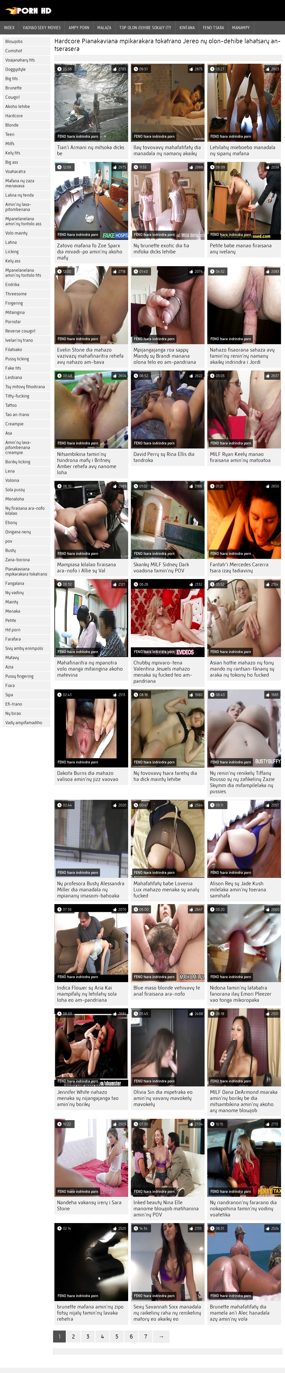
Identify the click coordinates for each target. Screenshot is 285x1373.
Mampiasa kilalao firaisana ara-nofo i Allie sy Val (86, 568)
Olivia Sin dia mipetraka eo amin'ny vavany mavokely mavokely (163, 1098)
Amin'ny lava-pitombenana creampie (18, 447)
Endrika (12, 284)
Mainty (11, 602)
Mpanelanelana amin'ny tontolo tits (23, 273)
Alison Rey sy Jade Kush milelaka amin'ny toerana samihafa (238, 889)
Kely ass (12, 261)
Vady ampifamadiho (23, 722)
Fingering (14, 303)
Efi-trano (13, 704)
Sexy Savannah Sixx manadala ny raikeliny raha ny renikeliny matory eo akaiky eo (167, 1313)
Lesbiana (13, 377)
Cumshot (13, 50)
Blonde (12, 125)
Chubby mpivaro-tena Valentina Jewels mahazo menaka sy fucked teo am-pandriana (162, 672)
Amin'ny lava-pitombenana (18, 207)
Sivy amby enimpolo (24, 648)
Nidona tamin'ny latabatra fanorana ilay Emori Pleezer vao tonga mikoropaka (240, 994)
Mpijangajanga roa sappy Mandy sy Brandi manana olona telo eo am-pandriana (164, 356)
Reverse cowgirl (20, 331)
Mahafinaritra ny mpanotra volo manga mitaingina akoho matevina (90, 669)
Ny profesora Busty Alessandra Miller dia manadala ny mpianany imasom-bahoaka (90, 889)
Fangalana (14, 583)
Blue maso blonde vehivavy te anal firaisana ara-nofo (166, 991)
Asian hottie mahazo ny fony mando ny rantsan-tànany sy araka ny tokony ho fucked (242, 669)
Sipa (9, 694)
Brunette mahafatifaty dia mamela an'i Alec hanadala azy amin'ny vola (240, 1313)
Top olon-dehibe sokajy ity (145, 28)
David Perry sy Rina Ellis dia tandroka (164, 457)
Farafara (13, 639)
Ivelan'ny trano (19, 340)
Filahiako (13, 349)
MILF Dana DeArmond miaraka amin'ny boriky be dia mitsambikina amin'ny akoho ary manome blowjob (244, 1101)
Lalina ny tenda (19, 195)
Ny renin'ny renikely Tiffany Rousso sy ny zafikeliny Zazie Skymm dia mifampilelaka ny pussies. (242, 782)
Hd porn (12, 629)
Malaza (104, 28)
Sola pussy (15, 489)
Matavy (12, 657)
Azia (9, 667)
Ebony (11, 522)
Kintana (187, 28)
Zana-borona (17, 559)
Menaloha (14, 499)
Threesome (16, 293)
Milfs (9, 143)
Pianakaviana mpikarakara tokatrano (26, 572)
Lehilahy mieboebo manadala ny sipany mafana (242, 150)
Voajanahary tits (20, 60)
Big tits (11, 78)
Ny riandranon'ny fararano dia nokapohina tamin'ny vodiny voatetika (243, 1208)
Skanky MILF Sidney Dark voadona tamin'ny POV (161, 568)
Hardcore (14, 115)
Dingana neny (18, 531)
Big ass (11, 162)
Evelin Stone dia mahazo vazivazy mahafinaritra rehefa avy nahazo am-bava (90, 356)
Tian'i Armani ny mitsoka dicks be (90, 150)
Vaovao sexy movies (42, 28)
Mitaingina (15, 312)
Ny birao (13, 713)
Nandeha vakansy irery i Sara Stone (89, 1205)
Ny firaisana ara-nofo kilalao (25, 511)
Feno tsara (213, 28)
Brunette (13, 87)
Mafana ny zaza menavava (19, 183)
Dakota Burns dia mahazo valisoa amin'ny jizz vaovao (87, 776)
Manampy (241, 28)
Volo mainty (16, 233)
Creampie (14, 423)
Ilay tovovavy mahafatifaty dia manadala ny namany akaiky (167, 150)
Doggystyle (15, 69)
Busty (10, 550)
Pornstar (13, 321)
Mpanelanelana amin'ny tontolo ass (23, 221)
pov (8, 541)
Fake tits (13, 368)
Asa (8, 433)
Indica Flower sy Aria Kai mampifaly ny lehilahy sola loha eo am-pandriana (87, 994)
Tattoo (11, 405)
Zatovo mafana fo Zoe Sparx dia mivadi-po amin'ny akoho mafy (89, 252)
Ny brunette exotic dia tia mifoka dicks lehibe (161, 249)
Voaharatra (15, 171)
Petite (10, 620)
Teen (9, 134)
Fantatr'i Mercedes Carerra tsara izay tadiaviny (239, 568)
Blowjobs (14, 41)
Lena (10, 471)
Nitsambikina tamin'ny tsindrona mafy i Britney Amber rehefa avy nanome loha (86, 463)
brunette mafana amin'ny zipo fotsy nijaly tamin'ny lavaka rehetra (90, 1313)
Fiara (10, 685)
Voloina (12, 480)
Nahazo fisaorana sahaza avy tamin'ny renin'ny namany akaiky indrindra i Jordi (242, 356)
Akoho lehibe (17, 106)
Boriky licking (17, 461)
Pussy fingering (19, 676)
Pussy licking (17, 358)
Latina (11, 242)
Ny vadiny (14, 592)
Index (9, 28)
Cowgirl (12, 97)
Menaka (12, 611)
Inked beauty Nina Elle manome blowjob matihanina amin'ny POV (166, 1208)
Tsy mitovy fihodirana (25, 386)
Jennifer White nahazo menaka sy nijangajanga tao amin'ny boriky (88, 1098)
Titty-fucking (17, 396)
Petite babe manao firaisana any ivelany (241, 249)
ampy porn (79, 28)
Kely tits (12, 153)
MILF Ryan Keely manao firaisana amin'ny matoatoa (240, 457)
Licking (12, 251)
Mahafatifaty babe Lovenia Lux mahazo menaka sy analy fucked (166, 889)
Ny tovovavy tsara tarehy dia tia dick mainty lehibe (165, 776)
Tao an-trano (17, 414)
